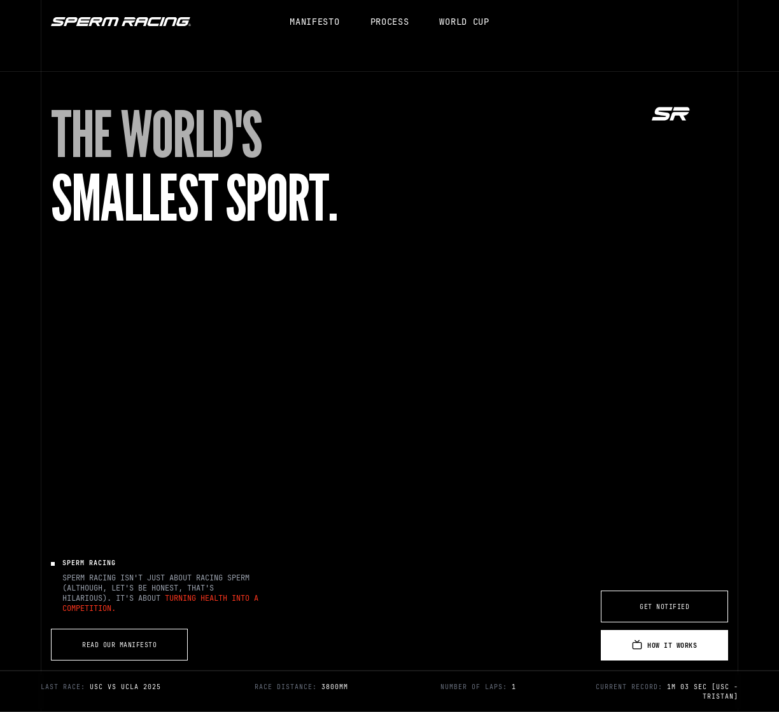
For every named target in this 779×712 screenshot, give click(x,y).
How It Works (664, 645)
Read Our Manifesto (119, 645)
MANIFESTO (314, 21)
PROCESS (389, 21)
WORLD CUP (464, 21)
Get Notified (664, 607)
